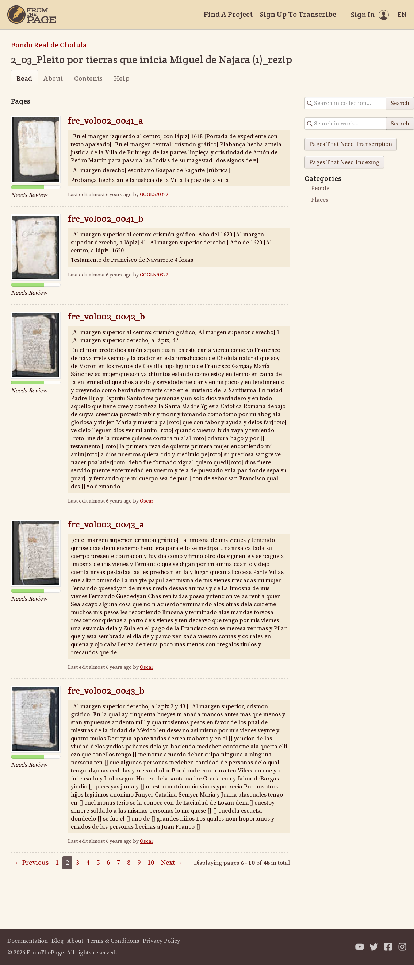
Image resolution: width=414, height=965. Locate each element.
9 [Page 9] (139, 863)
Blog (57, 941)
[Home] (31, 14)
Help (122, 78)
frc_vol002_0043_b (106, 690)
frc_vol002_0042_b (106, 316)
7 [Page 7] (118, 863)
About (53, 78)
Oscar (146, 501)
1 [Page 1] (57, 863)
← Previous (31, 863)
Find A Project (228, 14)
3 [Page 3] (77, 863)
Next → (172, 863)
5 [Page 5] (98, 863)
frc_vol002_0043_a (106, 524)
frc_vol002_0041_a (105, 120)
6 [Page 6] (108, 863)
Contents (88, 78)
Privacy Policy (161, 941)
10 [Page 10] (150, 863)
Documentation (27, 941)
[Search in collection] (345, 103)
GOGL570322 (154, 194)
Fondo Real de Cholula (49, 45)
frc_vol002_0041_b (105, 218)
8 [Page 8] (128, 863)
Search (400, 103)
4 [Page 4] (87, 863)
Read (24, 78)
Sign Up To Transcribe (298, 14)
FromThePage (45, 952)
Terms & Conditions (113, 941)
